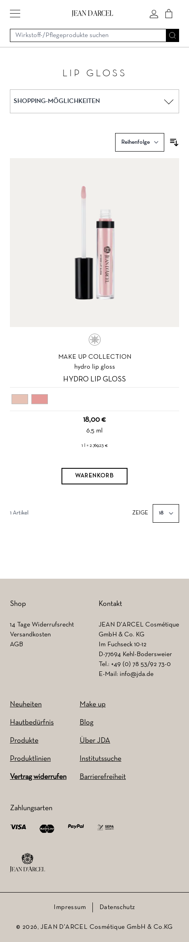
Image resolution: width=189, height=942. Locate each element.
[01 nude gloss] (20, 399)
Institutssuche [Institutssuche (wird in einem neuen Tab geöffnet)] (100, 758)
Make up (93, 704)
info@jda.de (137, 674)
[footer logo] (27, 863)
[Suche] (172, 35)
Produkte (24, 740)
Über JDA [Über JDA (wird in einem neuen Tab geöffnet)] (95, 740)
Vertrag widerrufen (38, 777)
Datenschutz (117, 907)
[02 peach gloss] (39, 399)
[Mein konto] (154, 13)
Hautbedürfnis (32, 722)
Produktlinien (30, 758)
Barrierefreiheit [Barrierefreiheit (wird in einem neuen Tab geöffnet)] (103, 777)
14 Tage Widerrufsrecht (42, 625)
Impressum (70, 907)
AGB (16, 644)
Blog (86, 722)
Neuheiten (26, 704)
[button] (15, 13)
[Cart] (169, 13)
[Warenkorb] (94, 476)
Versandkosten (30, 635)
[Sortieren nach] (139, 142)
